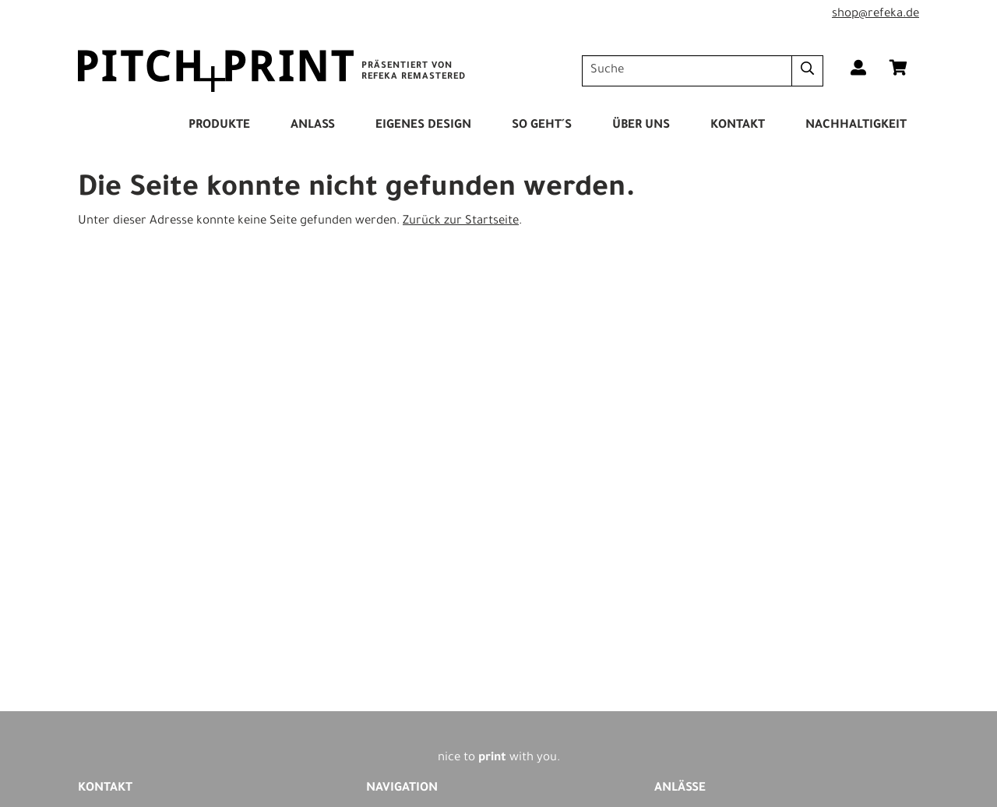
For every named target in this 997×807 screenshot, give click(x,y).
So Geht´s (542, 125)
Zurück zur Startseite (461, 221)
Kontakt (737, 125)
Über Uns (641, 125)
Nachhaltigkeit (856, 125)
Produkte (219, 125)
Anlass (313, 125)
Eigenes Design (423, 125)
